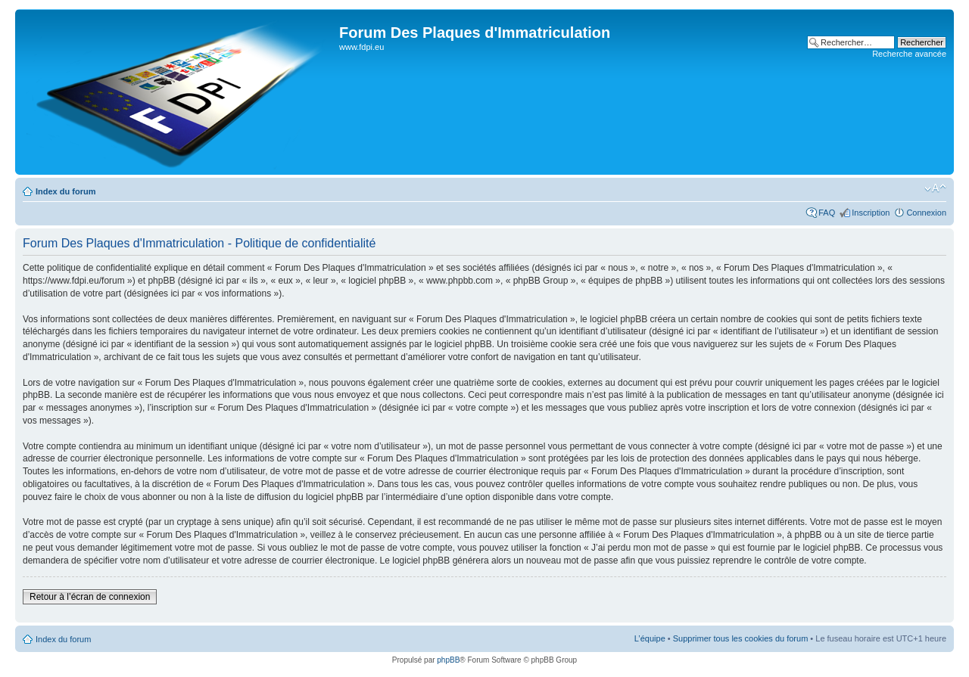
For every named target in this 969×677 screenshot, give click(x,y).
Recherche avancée (909, 53)
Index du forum (65, 191)
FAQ (826, 212)
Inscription (871, 212)
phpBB (448, 660)
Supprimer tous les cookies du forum (741, 638)
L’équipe (649, 638)
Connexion (926, 212)
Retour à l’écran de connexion (90, 597)
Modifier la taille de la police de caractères (935, 188)
